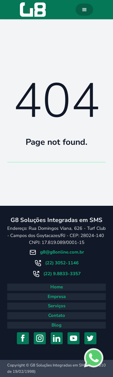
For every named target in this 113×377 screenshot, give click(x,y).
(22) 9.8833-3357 (62, 274)
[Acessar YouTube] (73, 338)
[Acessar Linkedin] (57, 338)
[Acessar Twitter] (90, 338)
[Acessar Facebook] (23, 338)
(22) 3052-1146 (62, 263)
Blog (56, 325)
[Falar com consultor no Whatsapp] (93, 357)
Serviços (56, 306)
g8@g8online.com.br (62, 252)
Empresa (57, 296)
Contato (56, 315)
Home (56, 287)
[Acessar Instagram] (40, 338)
